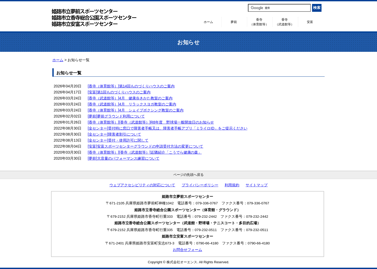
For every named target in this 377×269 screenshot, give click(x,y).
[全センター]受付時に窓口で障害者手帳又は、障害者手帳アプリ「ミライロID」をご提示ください (167, 128)
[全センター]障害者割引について (114, 134)
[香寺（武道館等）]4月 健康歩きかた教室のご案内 (130, 98)
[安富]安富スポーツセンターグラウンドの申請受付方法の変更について (145, 146)
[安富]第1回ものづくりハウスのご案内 (119, 92)
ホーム (208, 22)
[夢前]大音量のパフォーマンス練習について (123, 158)
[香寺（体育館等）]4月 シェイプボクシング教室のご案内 (136, 110)
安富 (310, 22)
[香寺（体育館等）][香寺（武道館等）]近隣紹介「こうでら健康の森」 (145, 152)
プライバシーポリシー (200, 185)
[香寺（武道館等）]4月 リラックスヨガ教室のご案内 (132, 104)
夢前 (234, 22)
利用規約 (232, 185)
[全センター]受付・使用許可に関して (118, 140)
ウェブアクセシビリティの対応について (142, 185)
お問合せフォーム (187, 250)
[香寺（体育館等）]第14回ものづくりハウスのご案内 (131, 86)
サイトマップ (257, 185)
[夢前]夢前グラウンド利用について (116, 116)
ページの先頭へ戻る (188, 175)
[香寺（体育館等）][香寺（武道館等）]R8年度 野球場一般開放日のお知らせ (151, 122)
